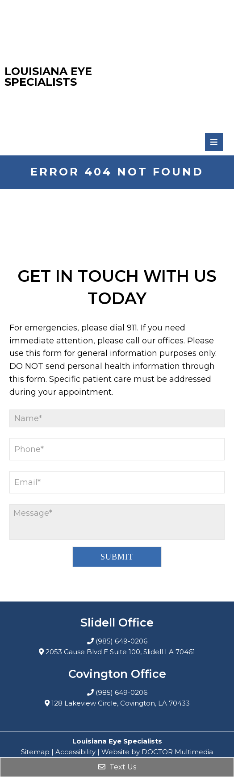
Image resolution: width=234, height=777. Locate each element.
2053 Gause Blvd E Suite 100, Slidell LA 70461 (120, 652)
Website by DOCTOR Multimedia (157, 752)
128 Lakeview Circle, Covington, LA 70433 (120, 703)
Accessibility (75, 752)
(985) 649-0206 (121, 641)
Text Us (117, 767)
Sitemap (35, 752)
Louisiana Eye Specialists (48, 77)
